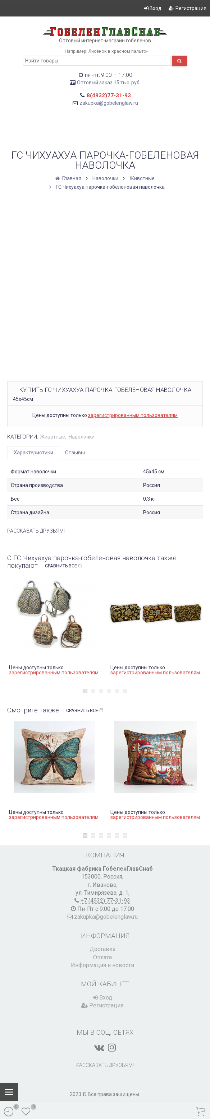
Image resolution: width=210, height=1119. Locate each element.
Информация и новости (102, 965)
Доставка (102, 949)
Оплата (102, 957)
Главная (68, 178)
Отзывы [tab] (75, 452)
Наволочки (105, 178)
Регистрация (187, 8)
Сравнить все (64, 566)
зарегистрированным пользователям (133, 415)
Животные (142, 178)
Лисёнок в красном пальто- (117, 51)
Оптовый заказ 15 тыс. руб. (109, 82)
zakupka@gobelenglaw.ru (108, 103)
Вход (152, 8)
